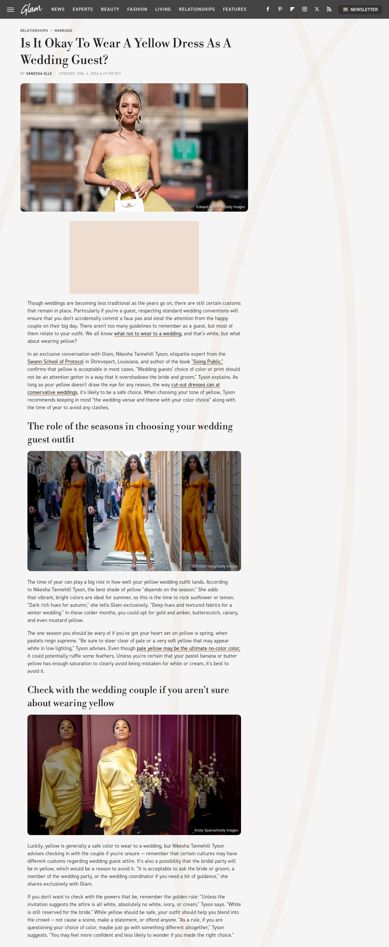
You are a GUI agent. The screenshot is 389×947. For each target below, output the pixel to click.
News (58, 9)
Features (235, 9)
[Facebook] (268, 11)
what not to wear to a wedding (147, 333)
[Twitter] (317, 11)
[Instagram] (304, 11)
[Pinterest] (280, 11)
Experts (83, 9)
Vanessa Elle (39, 73)
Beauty (110, 9)
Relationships (197, 9)
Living (163, 9)
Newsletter (360, 9)
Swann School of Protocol (55, 361)
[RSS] (329, 11)
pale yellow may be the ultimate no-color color (188, 648)
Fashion (137, 9)
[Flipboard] (292, 11)
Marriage (63, 30)
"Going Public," (207, 361)
